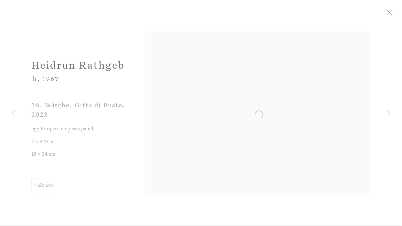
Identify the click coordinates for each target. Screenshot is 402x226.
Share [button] (46, 188)
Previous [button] (13, 113)
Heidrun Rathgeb (78, 69)
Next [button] (388, 113)
